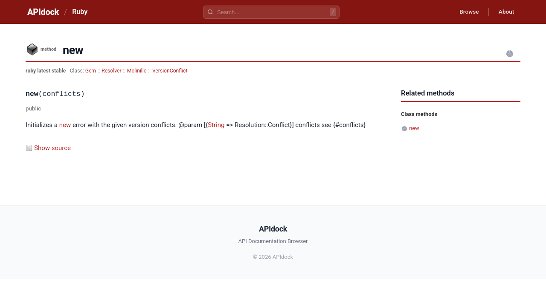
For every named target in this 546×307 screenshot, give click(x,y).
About (505, 12)
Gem (90, 71)
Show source (52, 148)
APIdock (43, 12)
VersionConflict (170, 71)
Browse (467, 12)
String (216, 125)
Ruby (79, 12)
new (65, 125)
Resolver (111, 71)
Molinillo (137, 71)
